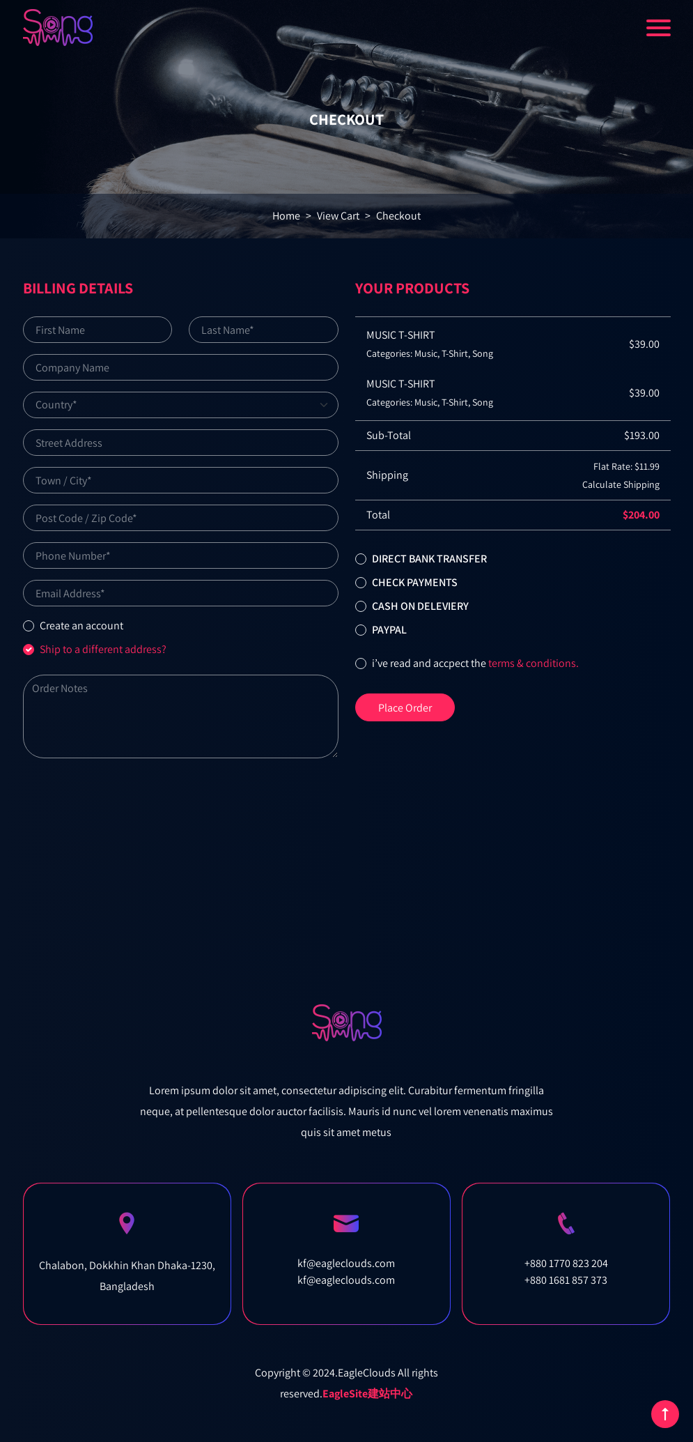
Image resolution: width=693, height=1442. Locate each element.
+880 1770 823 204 (566, 1263)
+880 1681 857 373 (565, 1280)
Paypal (389, 629)
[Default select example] (180, 405)
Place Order (405, 707)
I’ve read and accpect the (475, 663)
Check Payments (415, 582)
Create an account (81, 625)
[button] (360, 559)
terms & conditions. (533, 663)
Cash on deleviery (420, 606)
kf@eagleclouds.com (346, 1263)
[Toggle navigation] (658, 28)
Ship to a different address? (103, 649)
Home (286, 215)
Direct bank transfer (429, 558)
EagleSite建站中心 (367, 1393)
